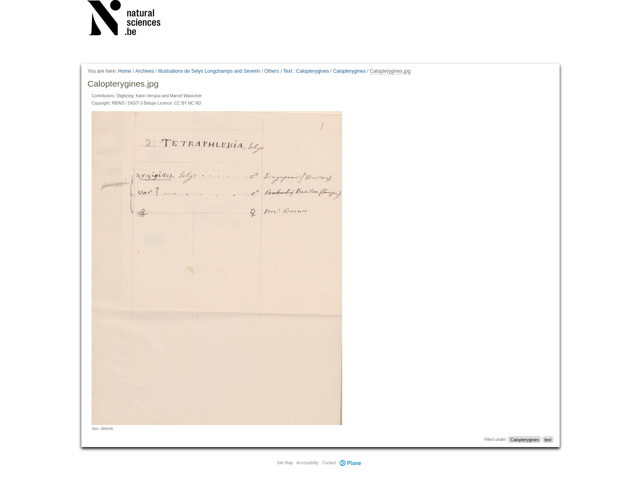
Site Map (285, 463)
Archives (144, 71)
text (548, 439)
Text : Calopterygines (306, 71)
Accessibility (307, 463)
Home (124, 71)
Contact (329, 463)
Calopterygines (349, 71)
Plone (350, 463)
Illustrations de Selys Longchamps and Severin (209, 71)
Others (271, 71)
